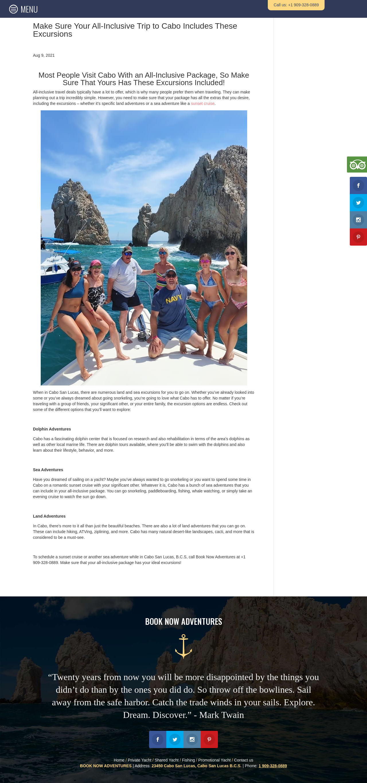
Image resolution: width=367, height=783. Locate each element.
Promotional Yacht (214, 760)
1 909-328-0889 (273, 766)
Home (119, 760)
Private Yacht (139, 760)
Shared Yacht (167, 760)
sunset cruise (202, 103)
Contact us (243, 760)
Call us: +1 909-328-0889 (296, 5)
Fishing (188, 760)
